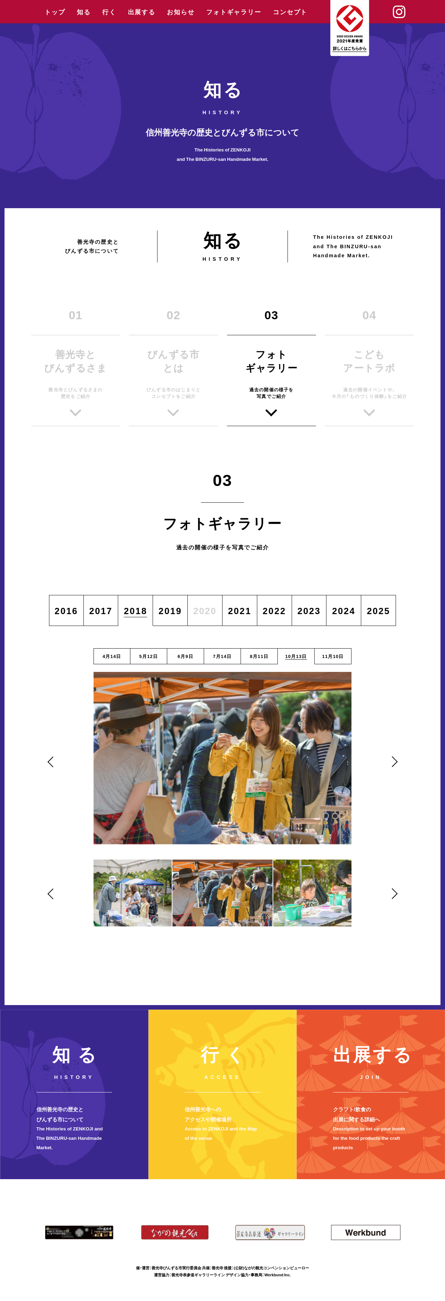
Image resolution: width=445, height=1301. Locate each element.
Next (392, 761)
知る (84, 11)
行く (109, 11)
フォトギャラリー (233, 11)
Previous (52, 761)
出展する (141, 11)
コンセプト (290, 11)
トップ (54, 11)
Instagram (399, 12)
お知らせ (180, 11)
